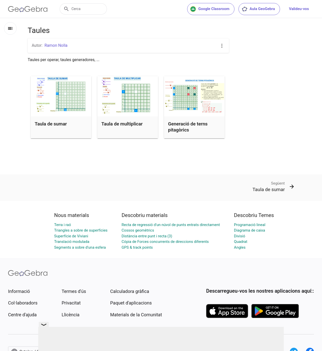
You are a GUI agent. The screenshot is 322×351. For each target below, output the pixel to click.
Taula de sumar (51, 124)
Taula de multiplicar (122, 124)
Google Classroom (209, 9)
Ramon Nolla (56, 45)
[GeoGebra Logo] (28, 9)
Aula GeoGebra (258, 9)
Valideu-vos (299, 9)
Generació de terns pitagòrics (188, 127)
